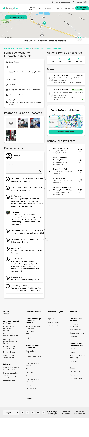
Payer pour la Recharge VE (30, 338)
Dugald (36, 48)
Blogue (72, 352)
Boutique (29, 398)
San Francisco (31, 388)
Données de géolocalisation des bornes (10, 341)
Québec (28, 376)
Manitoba (27, 48)
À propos (51, 319)
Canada (19, 48)
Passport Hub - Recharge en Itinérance (8, 328)
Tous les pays (9, 48)
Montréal (29, 369)
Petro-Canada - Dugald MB (51, 48)
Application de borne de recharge (33, 327)
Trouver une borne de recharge (32, 346)
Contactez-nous (54, 326)
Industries (6, 364)
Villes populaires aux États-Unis (33, 380)
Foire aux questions (77, 375)
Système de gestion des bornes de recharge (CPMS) (10, 375)
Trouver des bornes (61, 2)
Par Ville (28, 360)
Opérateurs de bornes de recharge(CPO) (11, 368)
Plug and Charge (9, 352)
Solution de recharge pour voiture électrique (33, 321)
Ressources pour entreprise (76, 320)
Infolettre (73, 337)
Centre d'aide (75, 371)
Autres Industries (9, 380)
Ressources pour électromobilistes (76, 344)
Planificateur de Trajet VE (31, 332)
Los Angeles (30, 385)
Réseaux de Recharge (33, 356)
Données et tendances (74, 325)
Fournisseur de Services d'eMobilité (10, 335)
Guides (72, 349)
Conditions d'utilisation (66, 413)
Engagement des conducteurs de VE (10, 347)
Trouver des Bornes (66, 132)
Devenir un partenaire (77, 333)
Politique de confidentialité (79, 413)
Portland (28, 392)
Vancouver (29, 372)
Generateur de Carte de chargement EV (10, 356)
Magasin (77, 2)
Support (73, 368)
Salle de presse (53, 322)
